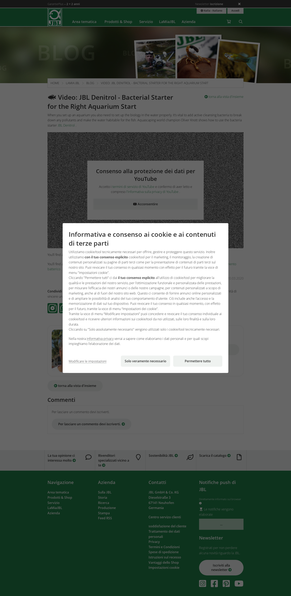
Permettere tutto (198, 361)
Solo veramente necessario (145, 361)
